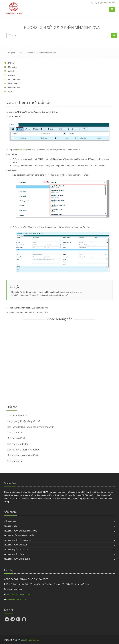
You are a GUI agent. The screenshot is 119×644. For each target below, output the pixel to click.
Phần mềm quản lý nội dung (17, 559)
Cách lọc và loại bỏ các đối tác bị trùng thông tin (30, 426)
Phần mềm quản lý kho (14, 554)
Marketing (10, 67)
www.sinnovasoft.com (16, 599)
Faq (95, 3)
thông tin (21, 150)
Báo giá (9, 75)
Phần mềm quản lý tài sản (16, 550)
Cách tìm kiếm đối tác (17, 415)
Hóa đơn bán (12, 87)
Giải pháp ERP (10, 521)
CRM (21, 53)
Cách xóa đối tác (14, 461)
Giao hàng (11, 83)
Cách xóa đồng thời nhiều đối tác (22, 449)
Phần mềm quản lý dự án (15, 545)
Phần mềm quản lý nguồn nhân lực (20, 531)
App (8, 92)
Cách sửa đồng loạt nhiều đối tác (22, 455)
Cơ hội (9, 71)
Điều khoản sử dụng (30, 640)
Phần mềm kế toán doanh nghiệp (19, 535)
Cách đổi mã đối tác (16, 438)
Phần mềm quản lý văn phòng (18, 540)
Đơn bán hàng (12, 79)
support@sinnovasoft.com (18, 594)
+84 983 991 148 (108, 3)
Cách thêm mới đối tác (46, 53)
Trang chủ (11, 53)
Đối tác (29, 53)
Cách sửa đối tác (14, 432)
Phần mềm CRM (10, 526)
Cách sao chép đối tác (17, 443)
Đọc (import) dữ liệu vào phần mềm (24, 421)
